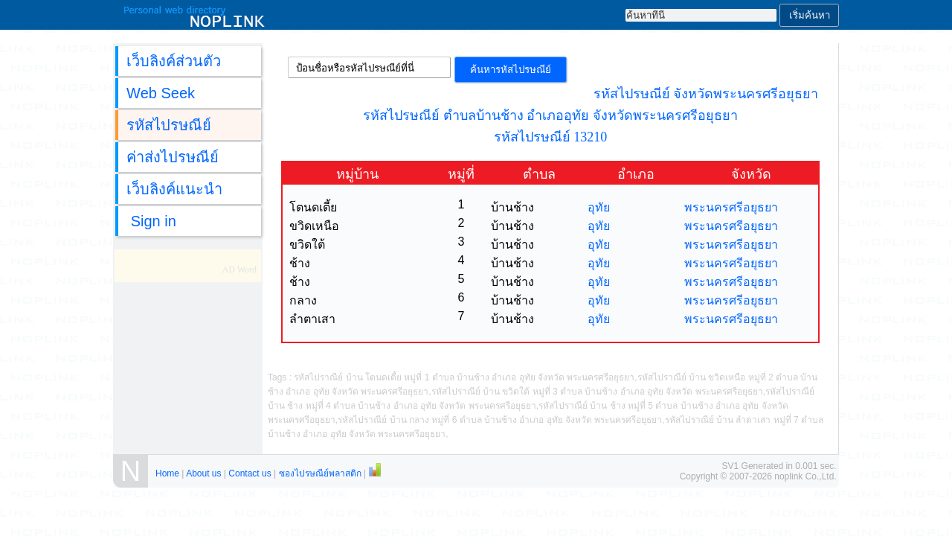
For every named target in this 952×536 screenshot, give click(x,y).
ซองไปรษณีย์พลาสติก (320, 473)
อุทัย (599, 207)
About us (203, 473)
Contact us (249, 473)
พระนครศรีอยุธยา (731, 207)
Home (167, 473)
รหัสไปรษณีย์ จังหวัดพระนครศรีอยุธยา (706, 93)
